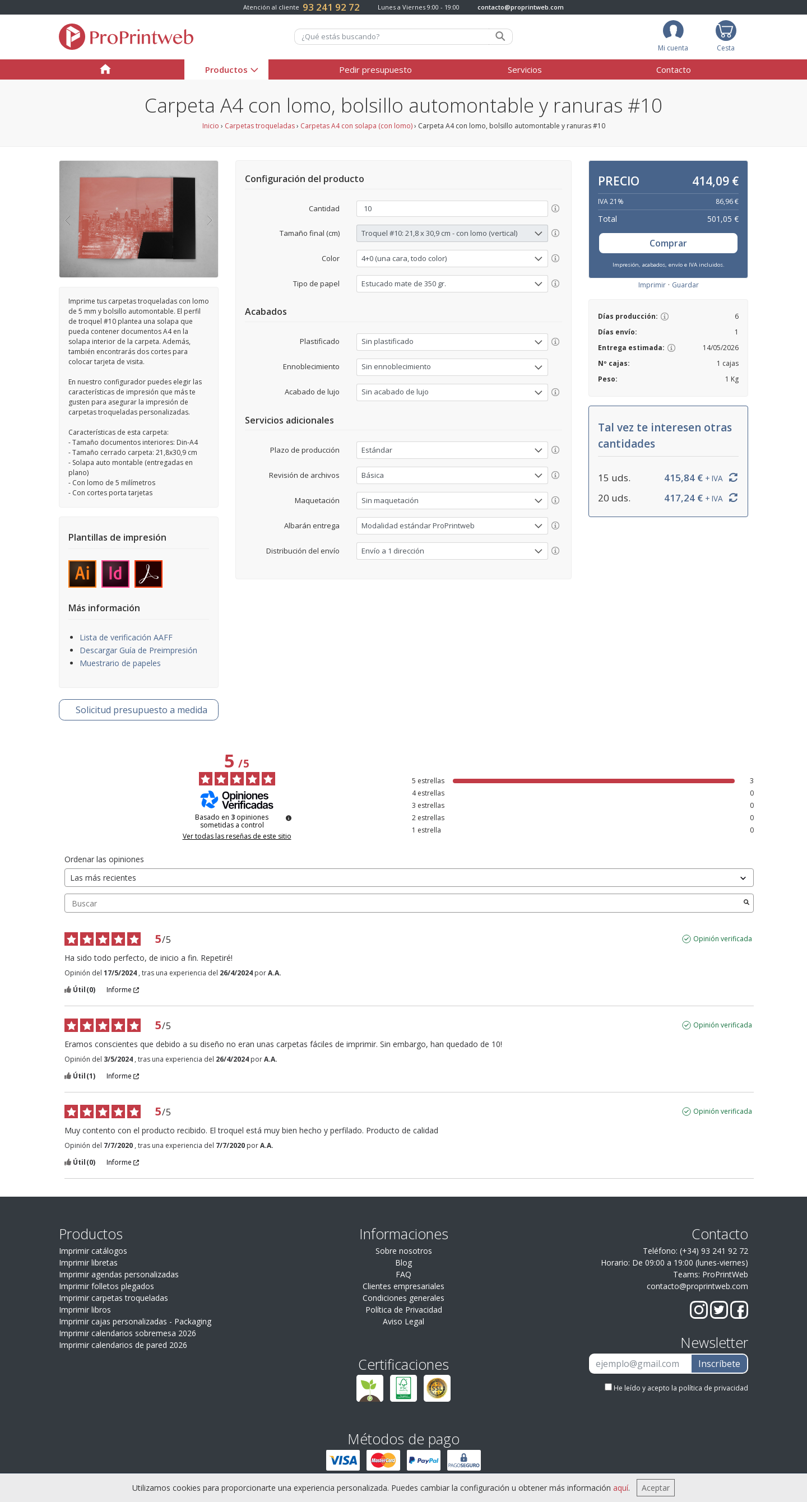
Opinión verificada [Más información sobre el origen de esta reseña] (722, 938)
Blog (403, 1262)
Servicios (525, 69)
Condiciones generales (403, 1297)
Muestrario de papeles (120, 663)
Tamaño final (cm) (310, 233)
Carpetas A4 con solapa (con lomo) (356, 126)
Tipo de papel (316, 283)
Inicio (210, 126)
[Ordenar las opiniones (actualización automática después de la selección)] (409, 877)
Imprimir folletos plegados (106, 1286)
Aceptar (656, 1487)
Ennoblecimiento (311, 366)
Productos (226, 69)
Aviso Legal (403, 1321)
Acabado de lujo (312, 392)
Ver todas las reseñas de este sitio (237, 836)
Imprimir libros (85, 1309)
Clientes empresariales (403, 1286)
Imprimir (652, 285)
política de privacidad (713, 1388)
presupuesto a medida (141, 710)
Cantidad (324, 208)
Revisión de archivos (304, 475)
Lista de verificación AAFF (126, 637)
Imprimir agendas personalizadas (119, 1274)
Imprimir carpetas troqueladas (113, 1297)
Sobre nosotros (403, 1250)
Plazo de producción (305, 450)
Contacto (673, 69)
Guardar (685, 285)
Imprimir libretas (88, 1262)
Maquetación (317, 500)
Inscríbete (719, 1363)
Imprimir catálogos (93, 1250)
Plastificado (320, 341)
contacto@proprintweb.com (520, 7)
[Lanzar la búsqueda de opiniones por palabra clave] (746, 903)
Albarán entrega (312, 525)
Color (331, 258)
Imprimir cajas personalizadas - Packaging (135, 1321)
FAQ (403, 1274)
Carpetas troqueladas (260, 126)
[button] (67, 219)
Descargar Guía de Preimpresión (138, 650)
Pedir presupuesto (375, 69)
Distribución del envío (303, 551)
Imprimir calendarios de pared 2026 (123, 1345)
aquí (620, 1487)
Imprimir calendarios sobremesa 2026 (127, 1333)
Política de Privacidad (403, 1309)
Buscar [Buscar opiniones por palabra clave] (403, 903)
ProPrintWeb (725, 1274)
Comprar (668, 243)
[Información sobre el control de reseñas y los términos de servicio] (288, 817)
